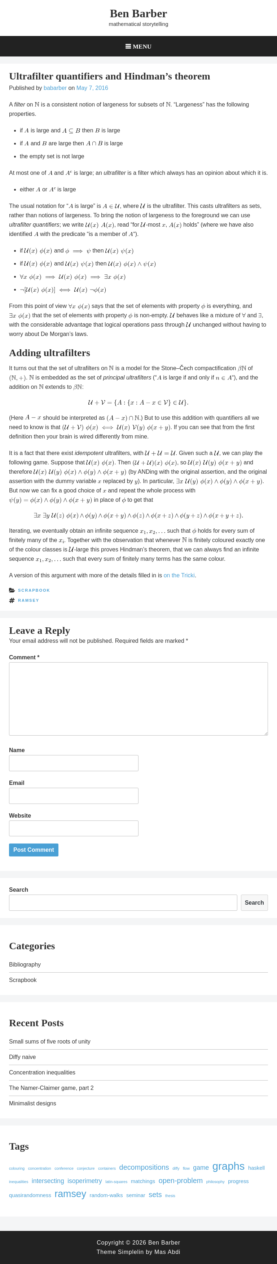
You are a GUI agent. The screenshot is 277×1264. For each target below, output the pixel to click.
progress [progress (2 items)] (238, 1181)
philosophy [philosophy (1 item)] (215, 1181)
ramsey (28, 600)
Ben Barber (138, 13)
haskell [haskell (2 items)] (256, 1168)
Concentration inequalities (42, 1072)
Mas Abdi (167, 1252)
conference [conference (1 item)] (64, 1168)
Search (18, 890)
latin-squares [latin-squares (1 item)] (116, 1181)
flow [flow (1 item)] (186, 1168)
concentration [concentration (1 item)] (39, 1168)
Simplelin (131, 1252)
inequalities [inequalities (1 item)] (18, 1181)
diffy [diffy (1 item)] (175, 1168)
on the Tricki (179, 575)
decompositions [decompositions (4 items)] (144, 1167)
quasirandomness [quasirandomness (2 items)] (30, 1195)
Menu (142, 46)
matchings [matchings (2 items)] (143, 1181)
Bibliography (25, 964)
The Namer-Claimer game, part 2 (51, 1088)
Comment (24, 657)
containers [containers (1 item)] (107, 1168)
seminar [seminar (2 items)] (135, 1195)
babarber (55, 88)
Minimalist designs (32, 1103)
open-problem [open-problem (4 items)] (181, 1181)
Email (17, 783)
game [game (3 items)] (201, 1167)
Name (17, 750)
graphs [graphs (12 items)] (228, 1166)
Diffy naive (22, 1057)
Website (20, 816)
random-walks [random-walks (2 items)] (106, 1195)
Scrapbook (34, 590)
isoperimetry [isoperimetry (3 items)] (84, 1181)
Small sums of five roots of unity (50, 1041)
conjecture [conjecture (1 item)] (85, 1168)
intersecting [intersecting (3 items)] (48, 1181)
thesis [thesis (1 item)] (170, 1195)
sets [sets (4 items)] (155, 1195)
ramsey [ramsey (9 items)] (70, 1193)
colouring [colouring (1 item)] (17, 1168)
